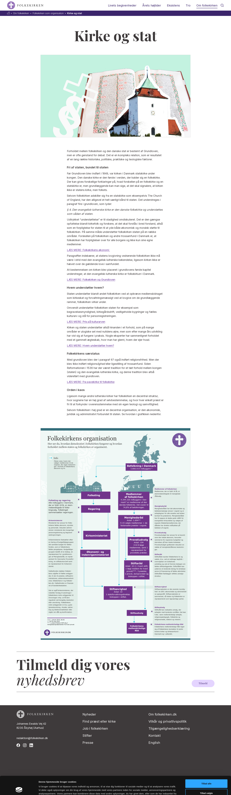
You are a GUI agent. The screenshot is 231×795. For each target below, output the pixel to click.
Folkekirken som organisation (48, 13)
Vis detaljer (153, 789)
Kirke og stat (74, 13)
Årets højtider (151, 5)
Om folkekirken (206, 5)
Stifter (87, 735)
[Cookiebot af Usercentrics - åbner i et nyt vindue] (19, 789)
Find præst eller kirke (99, 721)
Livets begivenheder (122, 5)
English (154, 742)
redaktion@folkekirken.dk (32, 738)
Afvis (206, 785)
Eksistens (173, 5)
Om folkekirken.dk (162, 714)
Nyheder (89, 714)
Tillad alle (206, 766)
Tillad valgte (206, 776)
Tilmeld (203, 683)
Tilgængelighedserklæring (169, 728)
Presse (87, 742)
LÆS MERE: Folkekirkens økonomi (88, 250)
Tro (188, 5)
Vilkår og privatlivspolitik (167, 721)
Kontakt (154, 735)
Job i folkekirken (95, 728)
